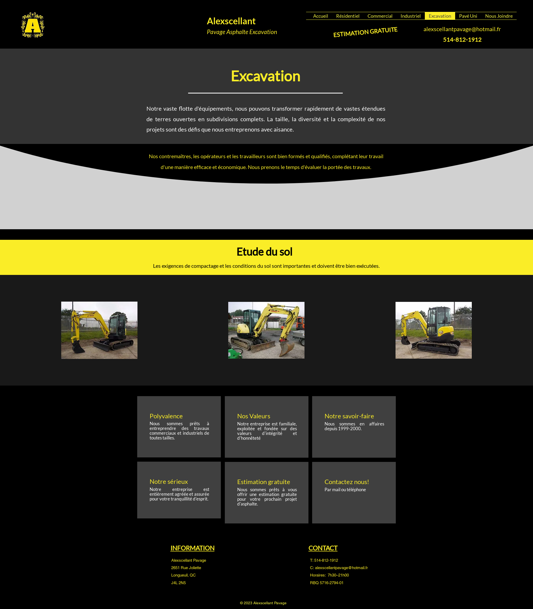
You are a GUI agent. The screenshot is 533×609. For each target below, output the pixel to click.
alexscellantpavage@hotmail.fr (462, 28)
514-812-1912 (326, 560)
